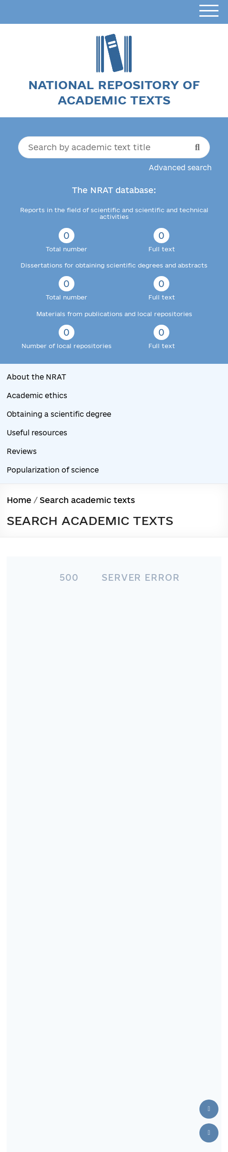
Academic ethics (37, 395)
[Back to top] (208, 1109)
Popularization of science (53, 470)
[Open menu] (208, 11)
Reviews (22, 451)
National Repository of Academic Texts (114, 92)
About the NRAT (36, 377)
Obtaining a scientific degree (59, 414)
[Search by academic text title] (113, 147)
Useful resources (37, 433)
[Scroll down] (208, 1132)
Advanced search (180, 168)
